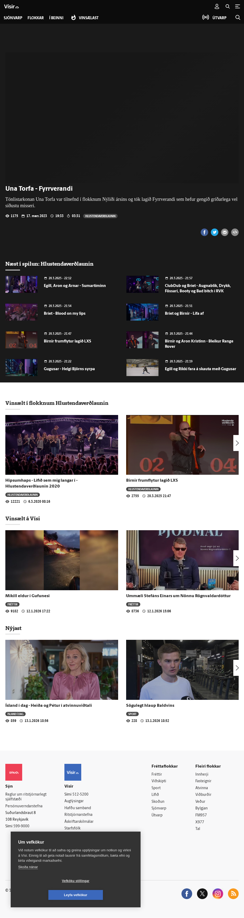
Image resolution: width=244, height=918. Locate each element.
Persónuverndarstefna (23, 806)
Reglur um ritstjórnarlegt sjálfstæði (26, 797)
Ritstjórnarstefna (78, 815)
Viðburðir (203, 795)
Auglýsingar (74, 801)
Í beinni (56, 18)
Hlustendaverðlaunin (100, 216)
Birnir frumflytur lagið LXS (67, 342)
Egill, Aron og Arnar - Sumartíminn (75, 286)
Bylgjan (201, 809)
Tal (197, 829)
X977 (199, 822)
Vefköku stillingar (44, 895)
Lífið (155, 795)
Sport (132, 714)
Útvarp (157, 815)
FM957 (201, 815)
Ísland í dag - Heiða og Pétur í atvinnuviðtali (48, 706)
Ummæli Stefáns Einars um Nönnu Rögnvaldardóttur (178, 596)
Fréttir (12, 604)
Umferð (71, 835)
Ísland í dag (15, 714)
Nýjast (13, 628)
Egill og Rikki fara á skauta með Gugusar (200, 369)
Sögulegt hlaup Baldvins (150, 706)
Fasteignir (203, 781)
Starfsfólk (72, 829)
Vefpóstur (72, 842)
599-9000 (21, 826)
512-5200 (80, 795)
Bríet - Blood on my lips (65, 314)
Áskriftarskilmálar (79, 822)
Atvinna (201, 788)
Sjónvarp (159, 809)
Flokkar (36, 18)
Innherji (201, 775)
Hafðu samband (77, 808)
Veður (200, 802)
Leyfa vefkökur (107, 895)
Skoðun (158, 802)
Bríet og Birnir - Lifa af (184, 314)
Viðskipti (159, 781)
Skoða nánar (28, 881)
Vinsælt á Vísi (22, 518)
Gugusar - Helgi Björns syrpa (69, 369)
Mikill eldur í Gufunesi (27, 596)
